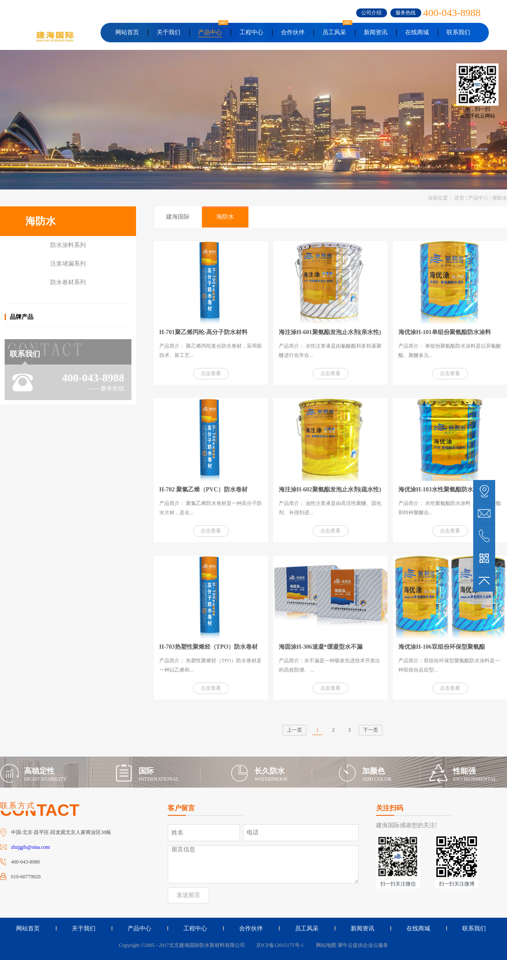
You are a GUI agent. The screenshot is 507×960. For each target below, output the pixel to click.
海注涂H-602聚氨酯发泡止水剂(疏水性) (330, 489)
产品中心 (478, 198)
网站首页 (127, 32)
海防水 (499, 198)
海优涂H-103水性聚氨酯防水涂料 (441, 489)
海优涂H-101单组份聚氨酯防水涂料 (444, 332)
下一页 (370, 730)
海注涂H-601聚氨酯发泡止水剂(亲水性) (330, 332)
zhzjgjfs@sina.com (30, 847)
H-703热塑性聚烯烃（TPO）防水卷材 (208, 647)
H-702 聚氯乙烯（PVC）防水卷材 (203, 489)
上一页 (294, 730)
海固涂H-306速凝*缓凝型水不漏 (321, 647)
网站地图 (324, 945)
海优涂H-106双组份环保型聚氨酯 (441, 647)
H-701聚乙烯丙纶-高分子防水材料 (203, 332)
